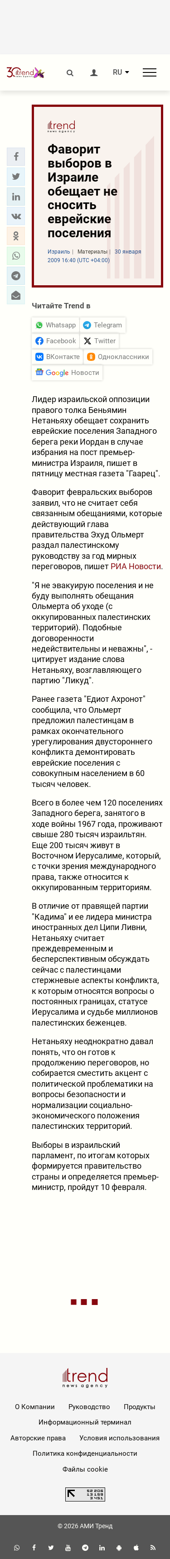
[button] (16, 157)
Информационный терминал (85, 1422)
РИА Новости (136, 566)
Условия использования (119, 1438)
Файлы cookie (85, 1469)
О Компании (35, 1407)
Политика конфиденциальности (85, 1453)
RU (117, 72)
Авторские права (38, 1438)
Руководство (89, 1407)
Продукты (139, 1407)
